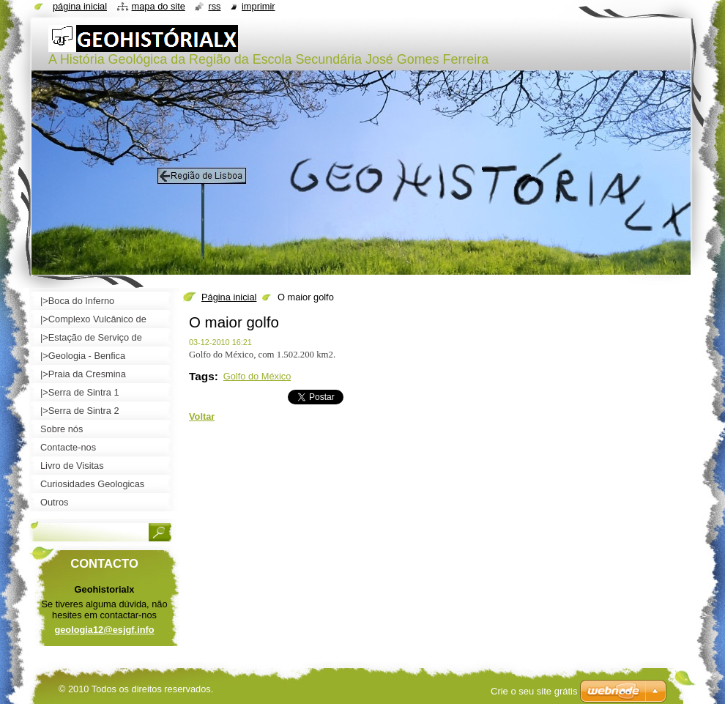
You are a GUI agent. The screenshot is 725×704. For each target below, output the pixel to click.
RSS (214, 6)
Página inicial (228, 297)
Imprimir (258, 6)
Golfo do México (257, 376)
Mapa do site (158, 6)
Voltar (202, 416)
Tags (202, 376)
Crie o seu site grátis (534, 691)
